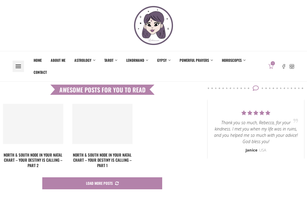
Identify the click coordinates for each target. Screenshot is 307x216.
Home (38, 60)
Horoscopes (232, 60)
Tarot (108, 60)
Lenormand (135, 60)
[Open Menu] (18, 66)
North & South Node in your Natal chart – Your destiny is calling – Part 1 (102, 160)
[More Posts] (102, 183)
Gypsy (162, 60)
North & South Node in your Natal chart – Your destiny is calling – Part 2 (33, 160)
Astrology (82, 60)
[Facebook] (283, 66)
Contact (40, 72)
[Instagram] (291, 66)
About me (58, 60)
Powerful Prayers (194, 60)
